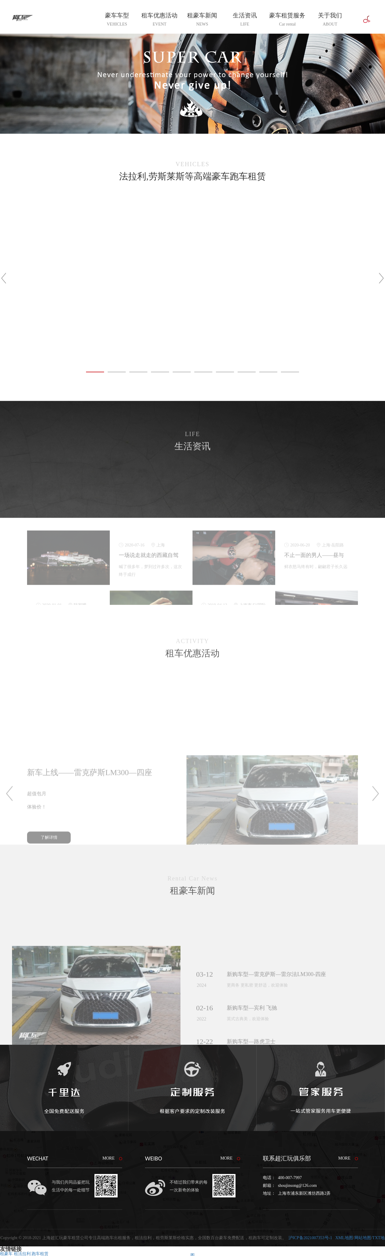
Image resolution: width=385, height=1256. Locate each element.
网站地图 (362, 1238)
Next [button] (370, 278)
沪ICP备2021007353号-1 (310, 1238)
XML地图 (344, 1238)
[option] (192, 278)
